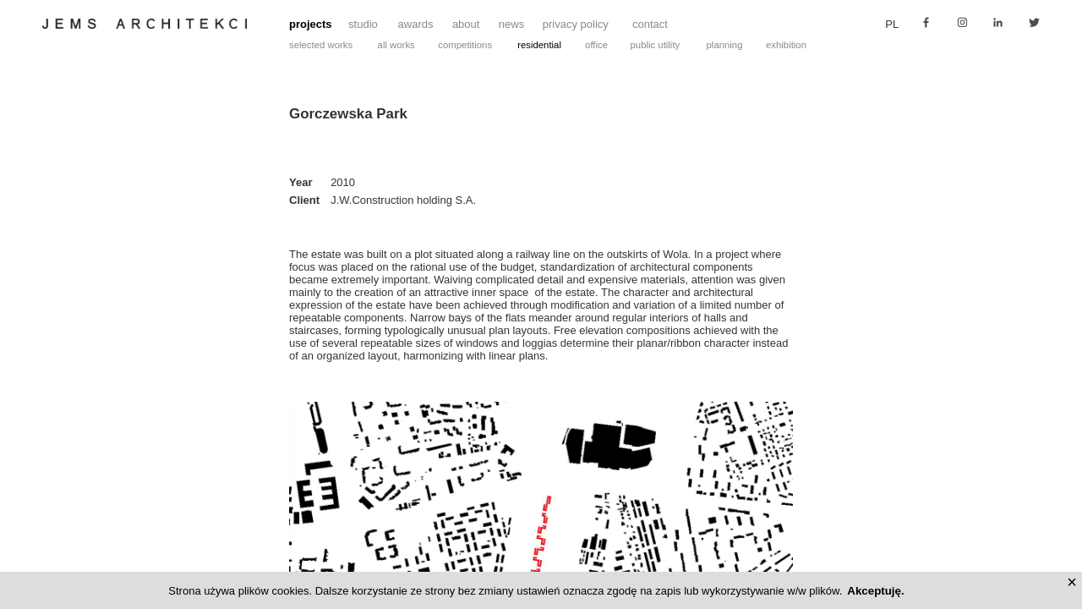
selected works (320, 45)
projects (310, 24)
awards (416, 24)
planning (725, 45)
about (466, 24)
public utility (655, 45)
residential (539, 45)
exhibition (786, 45)
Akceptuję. (875, 590)
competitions (465, 45)
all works (396, 45)
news (511, 24)
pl (892, 24)
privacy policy (576, 24)
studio (363, 24)
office (596, 45)
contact (650, 24)
